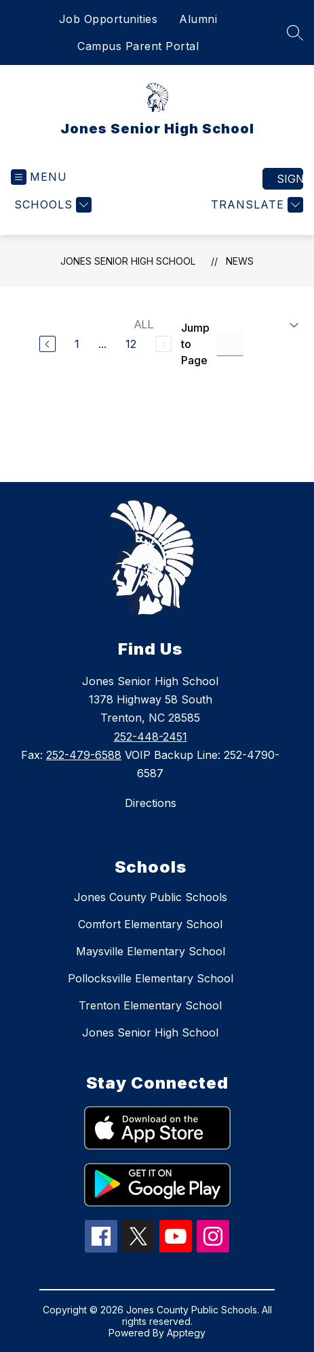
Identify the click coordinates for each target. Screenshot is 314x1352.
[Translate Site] (255, 204)
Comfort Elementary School (150, 924)
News (240, 261)
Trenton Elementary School (150, 1005)
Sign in (290, 179)
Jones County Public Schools (150, 897)
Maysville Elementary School (150, 951)
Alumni (198, 19)
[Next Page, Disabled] (163, 344)
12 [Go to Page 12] (130, 344)
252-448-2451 (150, 736)
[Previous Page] (47, 344)
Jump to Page (195, 344)
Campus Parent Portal (138, 46)
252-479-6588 (83, 755)
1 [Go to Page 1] (77, 344)
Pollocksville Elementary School (150, 978)
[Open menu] (39, 177)
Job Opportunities (108, 19)
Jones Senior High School (127, 261)
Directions (150, 803)
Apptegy (186, 1332)
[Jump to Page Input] (229, 344)
